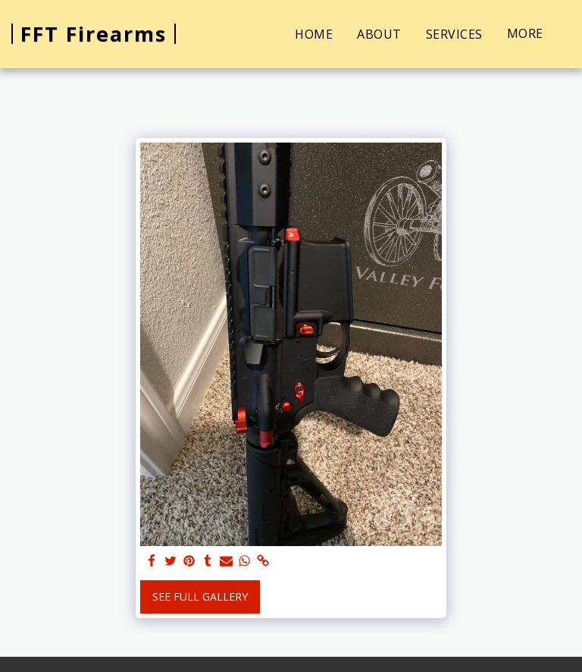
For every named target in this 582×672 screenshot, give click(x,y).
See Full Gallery (200, 596)
